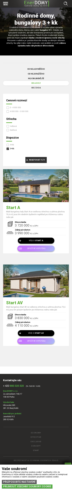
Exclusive (36, 441)
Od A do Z (36, 83)
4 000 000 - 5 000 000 (19, 111)
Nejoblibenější (36, 78)
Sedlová (13, 130)
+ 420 (13, 385)
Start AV (14, 302)
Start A (13, 207)
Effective (36, 437)
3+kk (12, 149)
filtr (37, 160)
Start (36, 450)
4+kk (12, 145)
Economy (36, 433)
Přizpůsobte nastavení (19, 481)
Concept (36, 446)
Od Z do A (36, 88)
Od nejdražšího (36, 74)
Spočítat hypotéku (36, 248)
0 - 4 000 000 (15, 107)
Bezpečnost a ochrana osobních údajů (36, 460)
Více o (36, 240)
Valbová (13, 126)
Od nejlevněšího (36, 69)
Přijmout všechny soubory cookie (27, 486)
